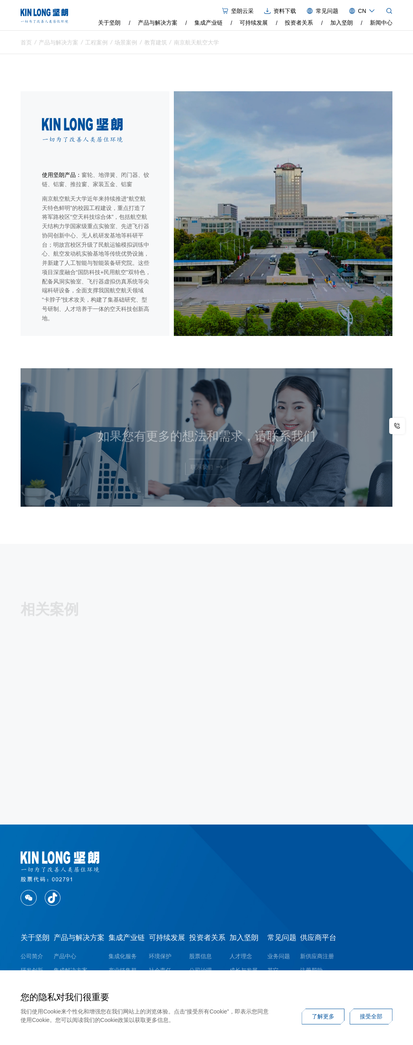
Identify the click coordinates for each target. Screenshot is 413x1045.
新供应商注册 (317, 956)
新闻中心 (381, 22)
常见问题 (281, 938)
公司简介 (32, 956)
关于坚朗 (109, 22)
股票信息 (200, 956)
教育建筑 (155, 43)
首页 (26, 43)
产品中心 (65, 956)
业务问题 (278, 956)
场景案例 (126, 43)
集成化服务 (122, 956)
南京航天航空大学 (196, 43)
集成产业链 (208, 22)
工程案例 (96, 43)
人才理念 (240, 956)
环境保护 (160, 956)
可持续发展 (254, 22)
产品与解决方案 (157, 22)
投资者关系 (299, 22)
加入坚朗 (341, 22)
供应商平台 (318, 938)
